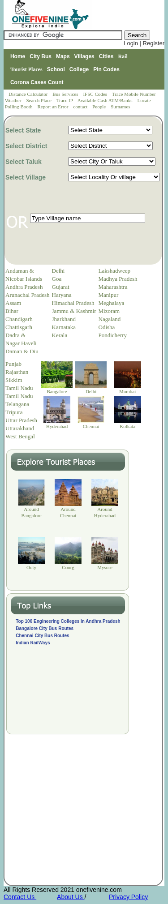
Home (17, 56)
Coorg (68, 567)
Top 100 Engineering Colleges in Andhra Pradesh (68, 621)
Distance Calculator (28, 94)
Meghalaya (112, 303)
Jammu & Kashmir (74, 311)
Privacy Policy (128, 896)
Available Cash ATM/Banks (106, 100)
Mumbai (127, 391)
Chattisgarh (18, 327)
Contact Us (20, 896)
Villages (84, 56)
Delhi (58, 270)
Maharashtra (113, 286)
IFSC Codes (95, 94)
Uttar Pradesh (21, 420)
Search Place (39, 100)
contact (81, 106)
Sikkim (13, 380)
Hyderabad (57, 426)
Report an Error (53, 106)
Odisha (107, 327)
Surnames (120, 106)
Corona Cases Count (37, 82)
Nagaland (110, 319)
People (99, 106)
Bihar (11, 311)
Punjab (13, 363)
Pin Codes (106, 69)
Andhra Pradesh (24, 286)
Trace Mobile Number (134, 94)
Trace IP (65, 100)
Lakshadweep (114, 270)
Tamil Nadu (19, 388)
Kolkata (127, 426)
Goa (57, 278)
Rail (122, 56)
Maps (63, 56)
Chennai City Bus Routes (42, 635)
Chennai (91, 426)
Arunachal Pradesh (27, 294)
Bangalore (57, 391)
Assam (13, 303)
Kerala (60, 335)
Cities (106, 56)
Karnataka (64, 327)
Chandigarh (19, 319)
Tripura (14, 412)
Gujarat (60, 286)
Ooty (31, 567)
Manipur (109, 294)
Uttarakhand (19, 428)
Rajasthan (16, 371)
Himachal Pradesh (73, 303)
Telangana (17, 404)
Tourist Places (26, 69)
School (56, 69)
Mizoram (109, 311)
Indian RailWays (33, 642)
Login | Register (144, 43)
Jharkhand (64, 319)
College (79, 69)
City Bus (41, 56)
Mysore (104, 567)
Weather (13, 100)
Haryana (62, 294)
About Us (70, 896)
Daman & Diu (22, 351)
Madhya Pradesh (118, 278)
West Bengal (20, 436)
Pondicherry (113, 335)
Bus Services (65, 94)
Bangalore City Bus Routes (44, 628)
